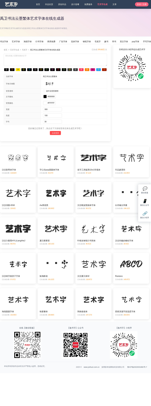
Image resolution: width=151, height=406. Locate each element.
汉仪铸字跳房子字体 (11, 276)
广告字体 (63, 41)
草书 (114, 41)
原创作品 (62, 4)
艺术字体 (16, 41)
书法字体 (4, 41)
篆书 (106, 41)
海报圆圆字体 (8, 311)
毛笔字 (98, 41)
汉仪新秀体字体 (9, 170)
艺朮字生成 (102, 4)
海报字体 (28, 41)
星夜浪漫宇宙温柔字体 (125, 311)
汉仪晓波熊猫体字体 (86, 205)
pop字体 (135, 41)
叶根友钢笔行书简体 (86, 241)
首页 (38, 4)
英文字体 (124, 41)
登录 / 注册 (142, 4)
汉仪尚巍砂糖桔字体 (124, 241)
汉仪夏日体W (83, 276)
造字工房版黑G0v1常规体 (88, 170)
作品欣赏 (49, 4)
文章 (114, 4)
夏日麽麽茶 (45, 241)
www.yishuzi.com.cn (91, 367)
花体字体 (75, 41)
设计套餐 (75, 4)
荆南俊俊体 (82, 311)
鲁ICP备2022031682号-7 (137, 367)
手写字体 (147, 41)
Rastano (119, 276)
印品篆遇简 (120, 170)
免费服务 (88, 4)
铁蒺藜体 (44, 311)
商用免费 (51, 41)
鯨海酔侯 (44, 276)
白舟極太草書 (121, 205)
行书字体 (39, 41)
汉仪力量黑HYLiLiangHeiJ (13, 241)
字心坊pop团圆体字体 (49, 170)
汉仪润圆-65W (8, 205)
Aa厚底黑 (44, 205)
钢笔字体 (87, 41)
